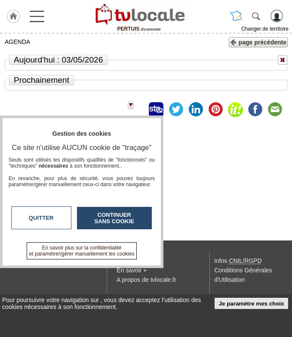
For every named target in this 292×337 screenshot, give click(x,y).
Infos (237, 260)
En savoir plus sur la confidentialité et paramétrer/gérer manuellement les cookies (82, 251)
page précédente (258, 41)
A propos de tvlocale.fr (146, 279)
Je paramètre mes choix (251, 303)
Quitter (41, 218)
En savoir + (132, 270)
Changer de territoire (265, 29)
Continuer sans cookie (114, 218)
